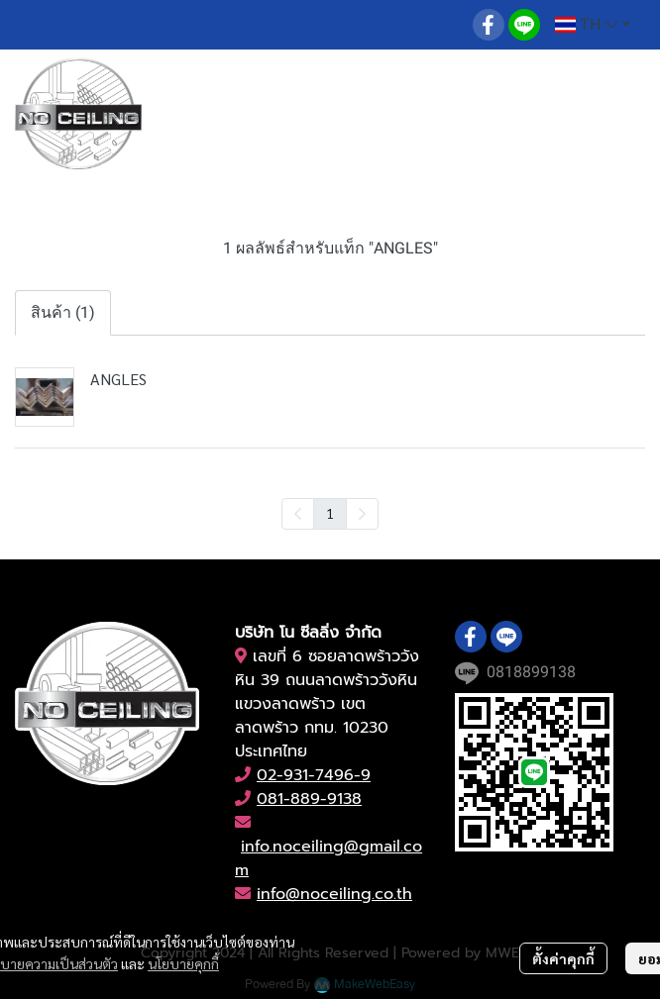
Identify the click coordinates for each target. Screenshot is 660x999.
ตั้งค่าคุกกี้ (563, 958)
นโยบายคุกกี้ (183, 963)
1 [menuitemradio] (330, 513)
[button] (592, 25)
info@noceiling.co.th (334, 894)
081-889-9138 (309, 799)
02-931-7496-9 (314, 775)
